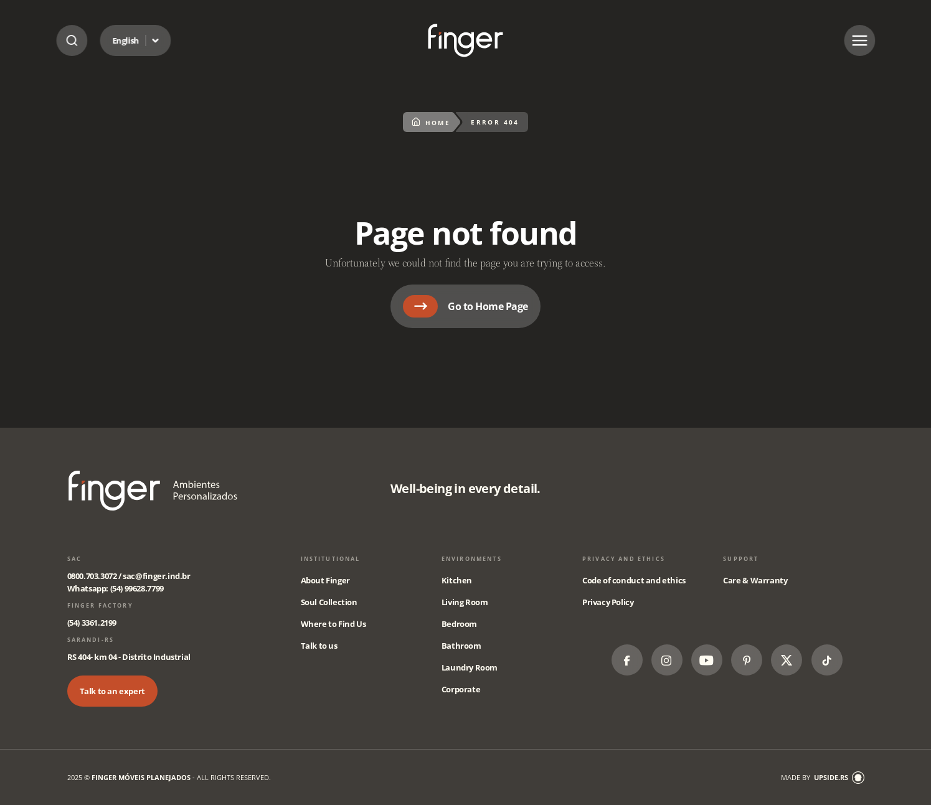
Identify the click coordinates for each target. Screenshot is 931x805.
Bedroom (459, 623)
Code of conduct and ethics (634, 580)
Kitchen (457, 580)
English (125, 40)
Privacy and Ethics (623, 559)
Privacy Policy (608, 602)
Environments (472, 559)
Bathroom (461, 645)
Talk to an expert (112, 691)
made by (822, 777)
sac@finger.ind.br (156, 575)
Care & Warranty (755, 580)
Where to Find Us (333, 623)
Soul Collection (329, 602)
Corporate (461, 689)
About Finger (325, 580)
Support (741, 559)
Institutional (331, 559)
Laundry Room (470, 667)
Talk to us (319, 645)
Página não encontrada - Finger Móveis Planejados (465, 40)
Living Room (465, 602)
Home (431, 122)
